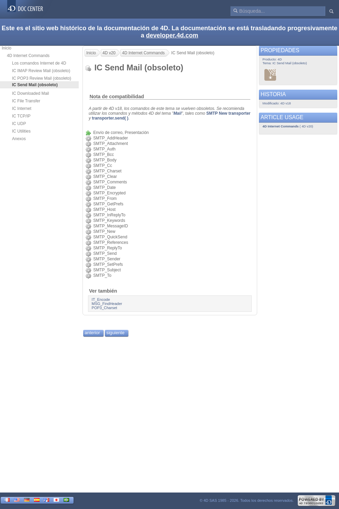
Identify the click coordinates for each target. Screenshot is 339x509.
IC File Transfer (26, 101)
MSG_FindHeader (107, 304)
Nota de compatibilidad (116, 96)
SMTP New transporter (228, 113)
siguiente (115, 332)
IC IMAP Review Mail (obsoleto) (41, 70)
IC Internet (21, 108)
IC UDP (19, 123)
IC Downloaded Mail (30, 93)
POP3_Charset (104, 308)
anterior (92, 332)
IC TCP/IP (21, 116)
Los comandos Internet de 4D (39, 63)
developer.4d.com (172, 35)
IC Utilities (21, 131)
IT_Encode (101, 299)
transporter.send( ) (110, 118)
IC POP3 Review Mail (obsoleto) (41, 78)
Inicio (6, 48)
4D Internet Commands (28, 55)
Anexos (19, 138)
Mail (177, 113)
